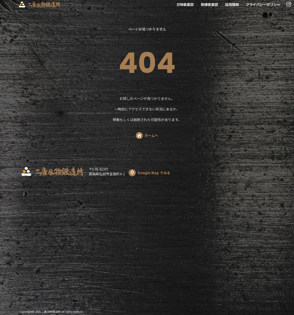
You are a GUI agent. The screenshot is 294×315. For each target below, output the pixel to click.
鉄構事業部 (209, 4)
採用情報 (232, 4)
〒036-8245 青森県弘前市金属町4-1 (129, 171)
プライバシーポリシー (263, 4)
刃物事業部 (185, 4)
